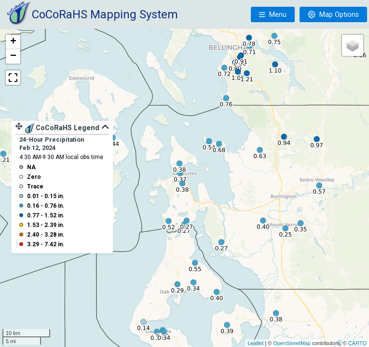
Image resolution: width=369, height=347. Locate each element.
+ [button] (13, 42)
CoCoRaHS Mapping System (105, 14)
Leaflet (255, 343)
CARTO (357, 343)
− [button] (13, 56)
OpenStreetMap (292, 343)
